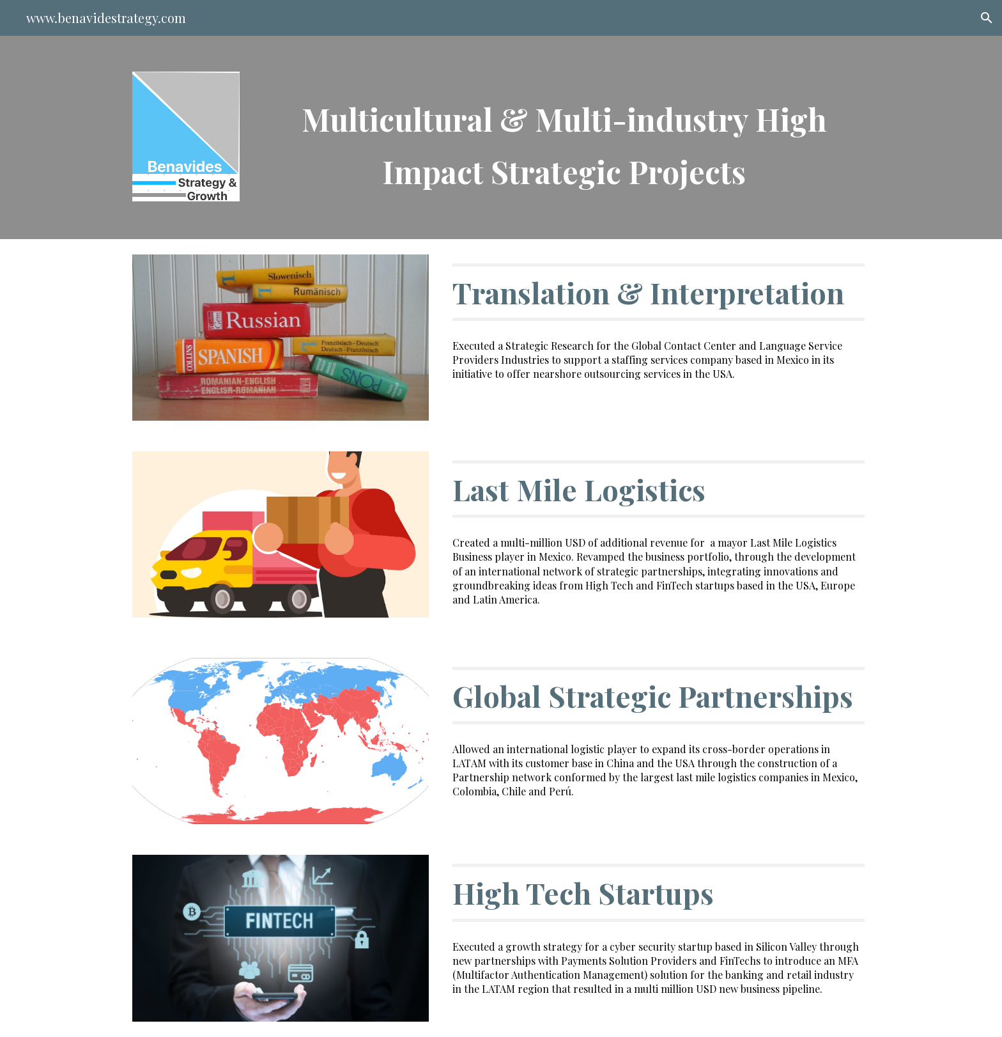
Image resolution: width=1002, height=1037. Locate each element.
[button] (986, 18)
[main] (564, 137)
